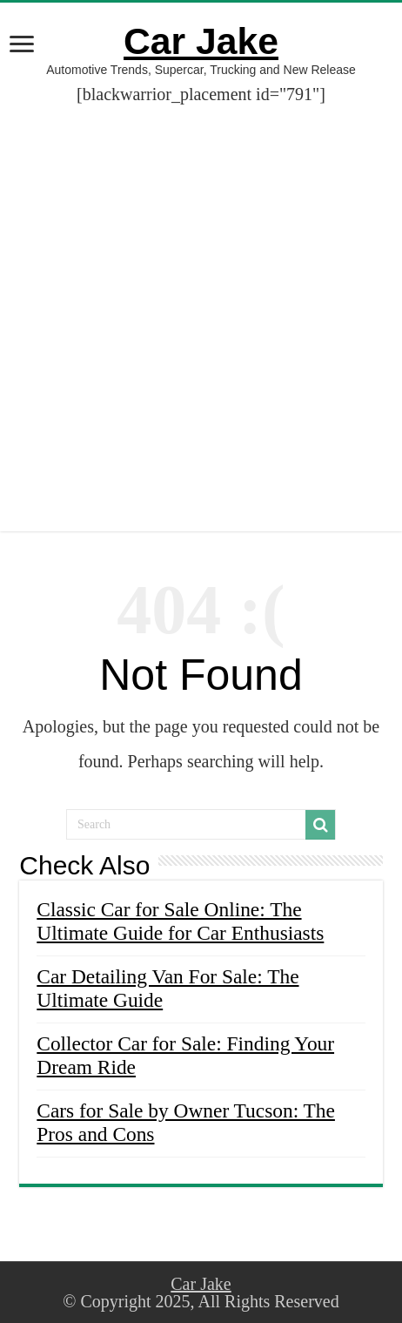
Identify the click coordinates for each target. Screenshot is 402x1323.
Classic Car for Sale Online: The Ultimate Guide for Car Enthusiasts (180, 921)
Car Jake (201, 41)
